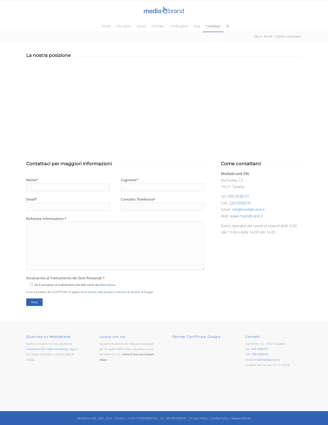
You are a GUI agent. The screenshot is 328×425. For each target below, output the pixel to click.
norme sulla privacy (100, 292)
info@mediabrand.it (248, 209)
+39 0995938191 (176, 418)
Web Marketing (57, 349)
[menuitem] (106, 26)
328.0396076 (240, 203)
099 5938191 (238, 196)
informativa (107, 285)
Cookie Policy (219, 418)
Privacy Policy (199, 418)
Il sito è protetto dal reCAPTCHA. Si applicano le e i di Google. (90, 292)
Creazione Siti (35, 349)
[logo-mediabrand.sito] (164, 10)
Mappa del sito (241, 418)
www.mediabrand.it (246, 216)
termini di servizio (128, 292)
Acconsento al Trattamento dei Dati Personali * (90, 285)
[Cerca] (226, 26)
